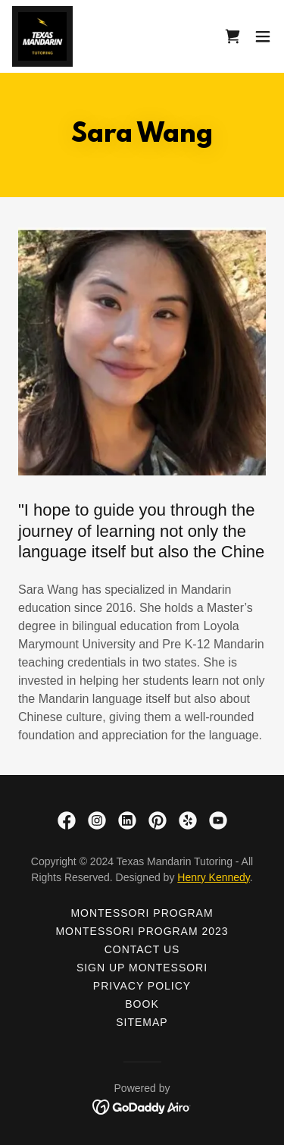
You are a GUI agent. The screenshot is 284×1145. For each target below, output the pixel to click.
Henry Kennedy (213, 877)
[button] (263, 36)
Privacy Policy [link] (142, 986)
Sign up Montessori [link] (142, 967)
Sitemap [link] (141, 1022)
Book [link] (141, 1004)
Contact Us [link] (142, 949)
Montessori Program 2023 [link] (141, 931)
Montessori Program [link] (141, 913)
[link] (42, 36)
